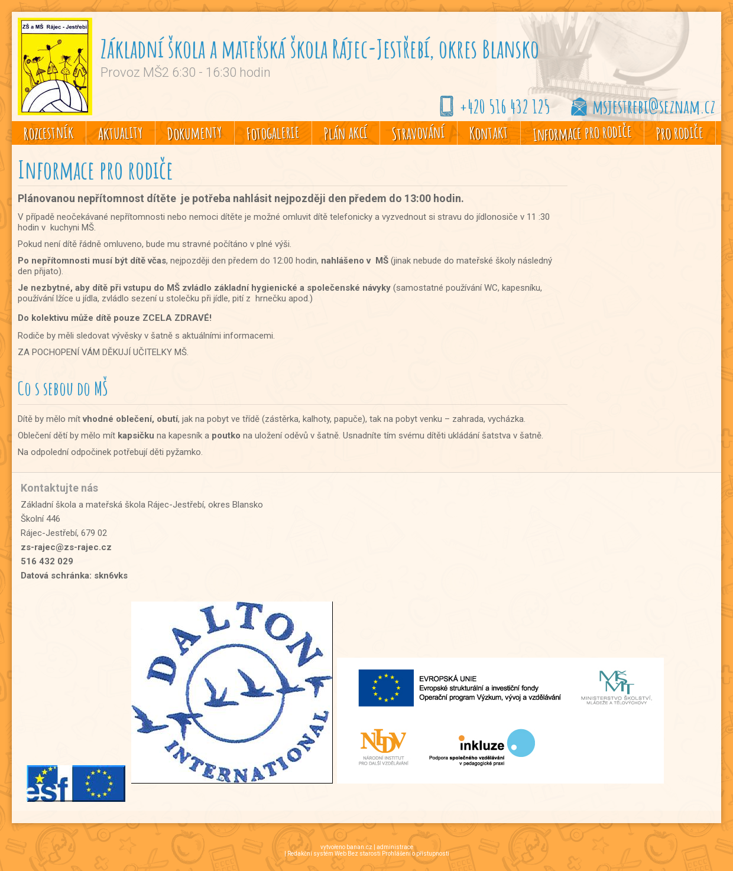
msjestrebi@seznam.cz (653, 106)
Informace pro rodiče (582, 132)
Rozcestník (48, 132)
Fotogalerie (273, 132)
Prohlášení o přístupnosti (415, 853)
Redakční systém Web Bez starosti (334, 853)
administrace (395, 847)
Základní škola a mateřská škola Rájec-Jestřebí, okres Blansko (319, 48)
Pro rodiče (679, 132)
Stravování (418, 132)
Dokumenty (194, 132)
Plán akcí (345, 132)
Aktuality (120, 132)
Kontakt (488, 133)
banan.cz (359, 847)
